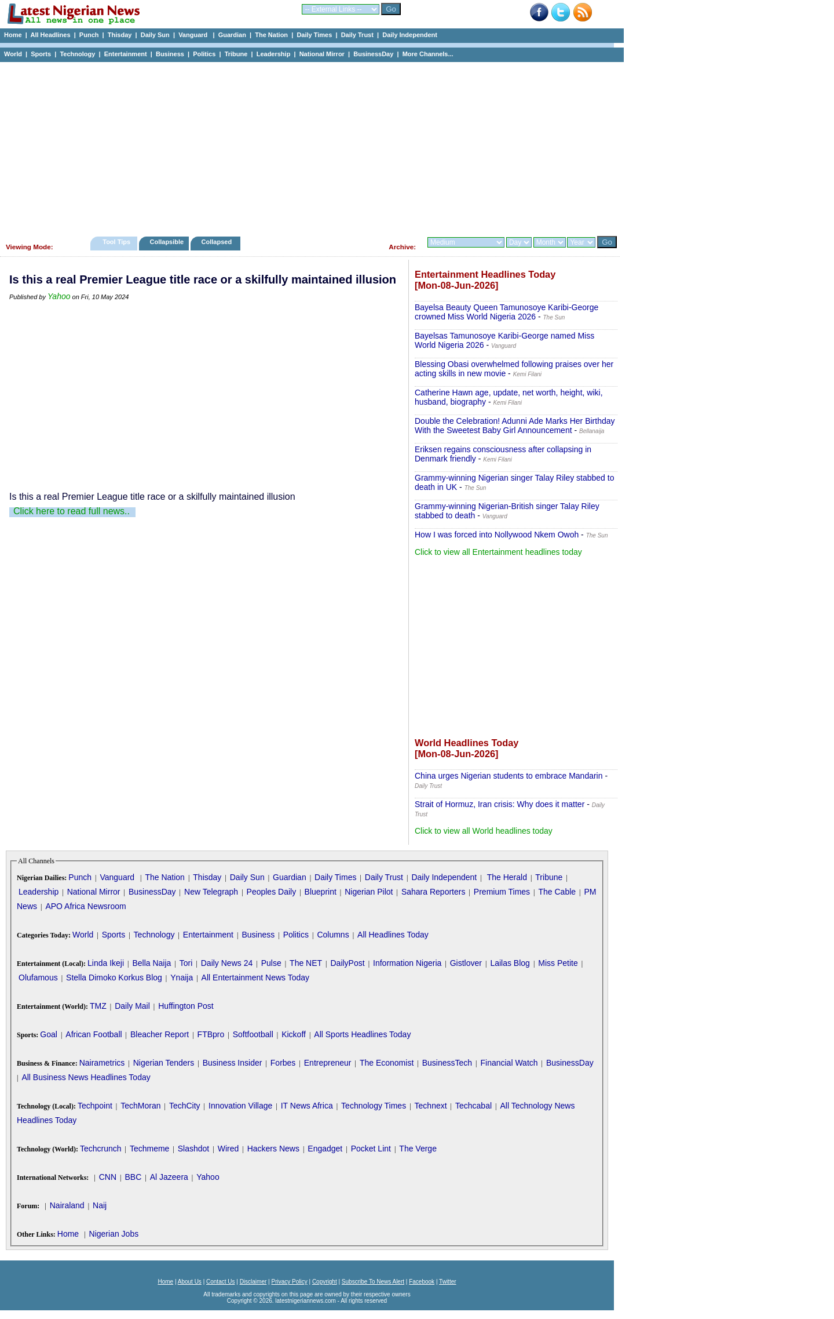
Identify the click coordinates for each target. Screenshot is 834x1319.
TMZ (98, 1006)
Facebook (421, 1281)
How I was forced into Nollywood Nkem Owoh (497, 534)
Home (13, 34)
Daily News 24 (227, 963)
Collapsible (166, 241)
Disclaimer (253, 1281)
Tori (186, 963)
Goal (48, 1034)
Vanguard (193, 34)
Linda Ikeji (105, 963)
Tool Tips (116, 241)
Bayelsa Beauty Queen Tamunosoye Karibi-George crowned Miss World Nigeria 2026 (506, 312)
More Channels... (428, 53)
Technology (77, 53)
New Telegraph (211, 891)
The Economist (387, 1062)
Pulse (271, 963)
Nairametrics (102, 1062)
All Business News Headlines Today (85, 1077)
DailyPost (348, 963)
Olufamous (38, 977)
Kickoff (293, 1034)
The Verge (418, 1148)
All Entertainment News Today (256, 977)
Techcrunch (101, 1148)
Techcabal (473, 1105)
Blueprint (320, 891)
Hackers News (273, 1148)
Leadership (274, 53)
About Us (190, 1281)
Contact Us (220, 1281)
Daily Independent (409, 34)
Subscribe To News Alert (373, 1281)
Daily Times (314, 34)
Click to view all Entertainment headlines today (498, 552)
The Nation (271, 34)
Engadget (325, 1148)
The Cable (557, 891)
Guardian (232, 34)
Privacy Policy (289, 1281)
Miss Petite (557, 963)
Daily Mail (132, 1006)
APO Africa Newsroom (85, 906)
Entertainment (125, 53)
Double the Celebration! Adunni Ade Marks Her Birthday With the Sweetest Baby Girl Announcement (515, 425)
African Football (93, 1034)
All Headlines (50, 34)
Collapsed (218, 241)
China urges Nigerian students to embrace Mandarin (509, 775)
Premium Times (502, 891)
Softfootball (253, 1034)
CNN (107, 1177)
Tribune (236, 53)
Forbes (283, 1062)
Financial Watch (508, 1062)
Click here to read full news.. (71, 511)
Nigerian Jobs (114, 1233)
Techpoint (95, 1105)
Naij (100, 1205)
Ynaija (181, 977)
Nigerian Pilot (369, 891)
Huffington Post (185, 1006)
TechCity (184, 1105)
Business (170, 53)
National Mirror (322, 53)
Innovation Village (240, 1105)
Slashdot (193, 1148)
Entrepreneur (328, 1062)
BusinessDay (373, 53)
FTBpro (211, 1034)
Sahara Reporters (433, 891)
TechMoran (140, 1105)
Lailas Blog (510, 963)
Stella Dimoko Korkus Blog (114, 977)
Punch (89, 34)
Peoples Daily (272, 891)
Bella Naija (151, 963)
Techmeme (149, 1148)
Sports (41, 53)
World (13, 53)
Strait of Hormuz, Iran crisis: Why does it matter (499, 804)
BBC (133, 1177)
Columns (333, 934)
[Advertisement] (307, 146)
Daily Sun (155, 34)
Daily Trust (357, 34)
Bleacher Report (159, 1034)
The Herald (507, 877)
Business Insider (232, 1062)
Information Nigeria (407, 963)
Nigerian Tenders (164, 1062)
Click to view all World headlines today (484, 830)
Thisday (120, 34)
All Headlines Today (393, 934)
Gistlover (466, 963)
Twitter (447, 1281)
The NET (306, 963)
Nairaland (67, 1205)
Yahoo (58, 296)
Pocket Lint (371, 1148)
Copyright (324, 1281)
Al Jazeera (169, 1177)
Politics (204, 53)
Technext (431, 1105)
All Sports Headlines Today (362, 1034)
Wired (228, 1148)
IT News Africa (307, 1105)
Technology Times (373, 1105)
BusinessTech (447, 1062)
